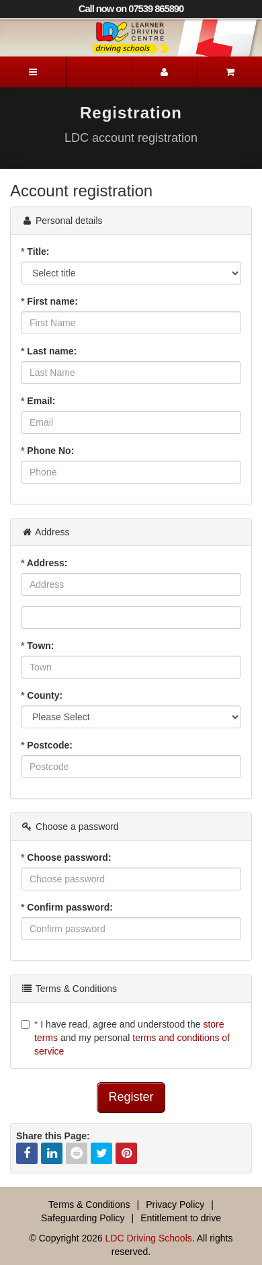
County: (41, 695)
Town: (37, 645)
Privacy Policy (175, 1204)
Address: (44, 563)
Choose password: (66, 857)
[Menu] (33, 71)
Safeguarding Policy (83, 1218)
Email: (38, 400)
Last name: (49, 351)
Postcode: (47, 745)
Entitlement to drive (180, 1218)
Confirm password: (67, 907)
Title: (35, 251)
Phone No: (47, 450)
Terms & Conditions (89, 1204)
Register (130, 1097)
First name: (49, 301)
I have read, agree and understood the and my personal (125, 1038)
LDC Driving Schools (148, 1238)
